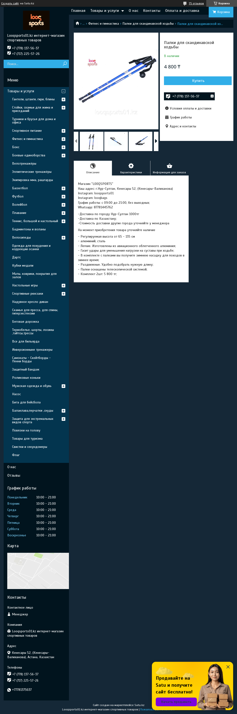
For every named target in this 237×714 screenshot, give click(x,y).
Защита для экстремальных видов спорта (32, 420)
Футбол (17, 196)
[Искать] (64, 64)
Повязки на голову (26, 430)
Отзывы (13, 475)
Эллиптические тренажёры (32, 172)
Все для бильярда (25, 341)
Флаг (16, 455)
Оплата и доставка (182, 10)
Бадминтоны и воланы (29, 229)
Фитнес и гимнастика (103, 24)
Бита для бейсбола (26, 402)
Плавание (19, 213)
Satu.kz (139, 705)
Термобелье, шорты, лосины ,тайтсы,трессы (33, 331)
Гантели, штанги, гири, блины (33, 99)
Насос (16, 394)
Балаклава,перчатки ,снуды (32, 410)
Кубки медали (22, 265)
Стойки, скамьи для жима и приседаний (32, 109)
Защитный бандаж (25, 369)
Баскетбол (20, 188)
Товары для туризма (27, 439)
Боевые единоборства (28, 155)
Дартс (16, 257)
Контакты (151, 10)
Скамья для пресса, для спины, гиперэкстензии (35, 311)
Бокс (15, 147)
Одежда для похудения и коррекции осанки (31, 247)
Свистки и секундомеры (29, 447)
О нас (133, 10)
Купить (198, 80)
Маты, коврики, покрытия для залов (34, 275)
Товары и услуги (104, 10)
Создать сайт (10, 3)
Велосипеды (21, 237)
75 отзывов (196, 3)
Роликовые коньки (26, 378)
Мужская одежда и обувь (32, 386)
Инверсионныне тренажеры (32, 350)
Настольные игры (25, 285)
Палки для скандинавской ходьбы (148, 24)
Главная (78, 10)
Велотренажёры (24, 163)
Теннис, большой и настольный (35, 221)
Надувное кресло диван (30, 302)
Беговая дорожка (25, 322)
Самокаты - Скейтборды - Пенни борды (31, 359)
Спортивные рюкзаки (27, 293)
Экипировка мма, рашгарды (32, 180)
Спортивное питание (27, 131)
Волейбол (19, 205)
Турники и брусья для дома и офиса (34, 120)
